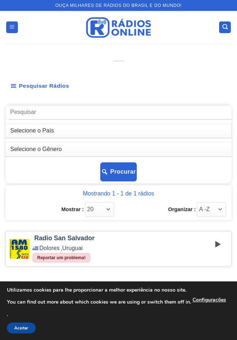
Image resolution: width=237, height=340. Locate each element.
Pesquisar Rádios (39, 86)
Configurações (209, 299)
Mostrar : (72, 209)
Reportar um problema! (61, 257)
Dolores (49, 248)
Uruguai (72, 248)
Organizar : (182, 209)
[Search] (225, 27)
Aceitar (21, 328)
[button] (12, 27)
